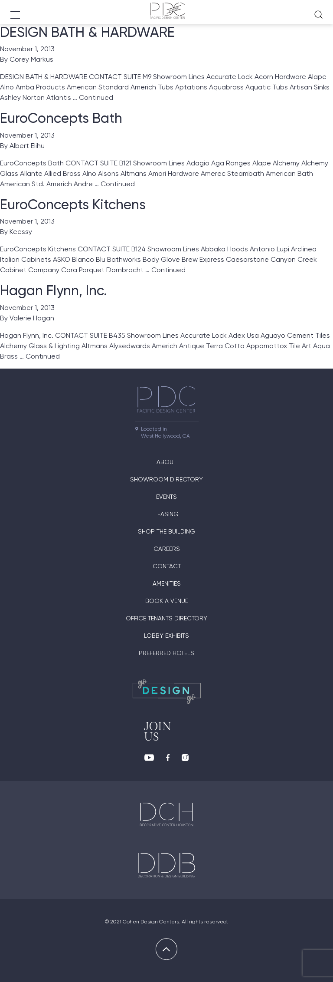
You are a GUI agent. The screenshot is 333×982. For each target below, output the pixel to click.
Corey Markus (31, 59)
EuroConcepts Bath (61, 118)
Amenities (167, 583)
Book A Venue (166, 600)
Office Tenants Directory (166, 618)
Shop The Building (166, 531)
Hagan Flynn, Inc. (53, 290)
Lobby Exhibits (166, 635)
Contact (167, 566)
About (166, 461)
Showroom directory (166, 479)
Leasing (166, 514)
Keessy (21, 231)
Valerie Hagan (32, 318)
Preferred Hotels (166, 652)
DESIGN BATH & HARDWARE (87, 32)
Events (166, 496)
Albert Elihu (27, 146)
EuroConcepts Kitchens (73, 204)
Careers (166, 548)
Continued (96, 97)
